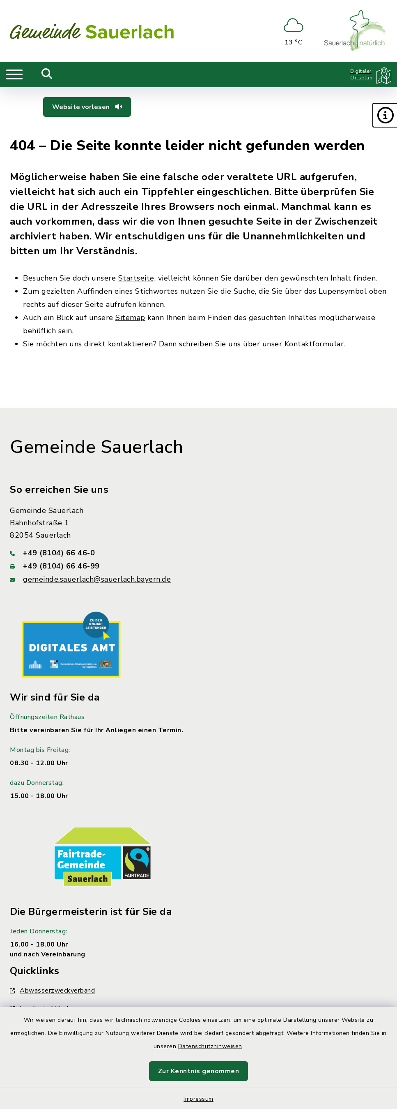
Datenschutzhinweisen (210, 1046)
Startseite (136, 278)
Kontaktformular (314, 344)
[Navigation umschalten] (14, 74)
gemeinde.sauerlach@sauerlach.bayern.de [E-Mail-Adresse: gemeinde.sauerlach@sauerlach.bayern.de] (97, 579)
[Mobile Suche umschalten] (47, 74)
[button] (384, 115)
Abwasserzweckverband (52, 990)
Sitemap (130, 317)
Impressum (198, 1099)
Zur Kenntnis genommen (198, 1071)
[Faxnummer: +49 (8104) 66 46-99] (198, 566)
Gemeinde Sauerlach (96, 447)
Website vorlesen (87, 106)
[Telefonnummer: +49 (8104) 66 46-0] (198, 553)
